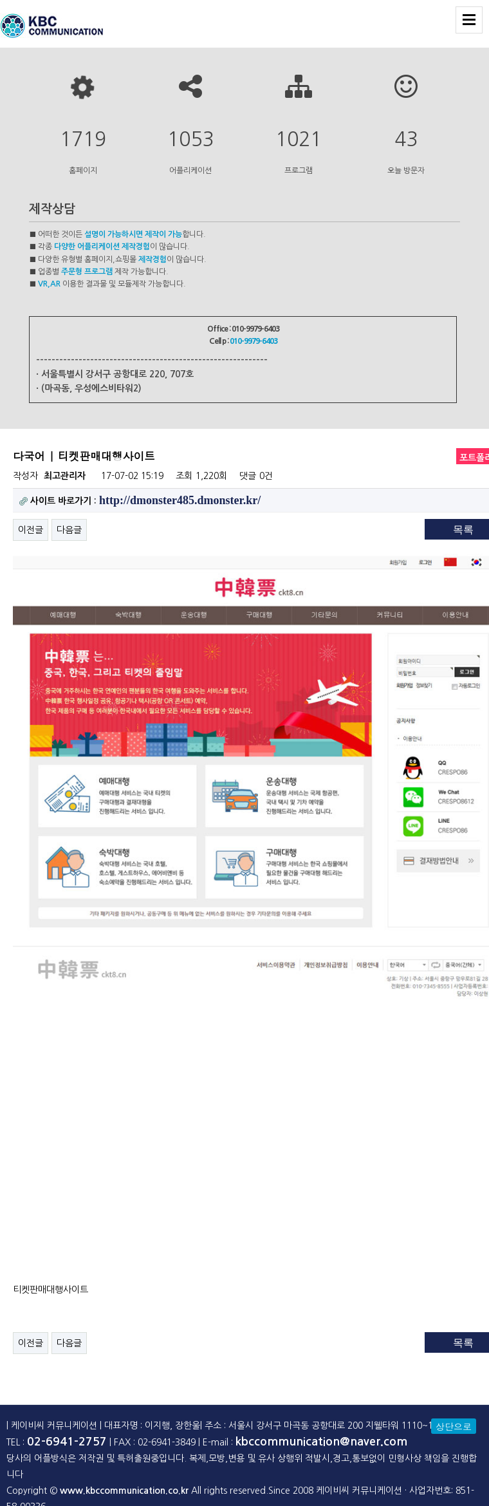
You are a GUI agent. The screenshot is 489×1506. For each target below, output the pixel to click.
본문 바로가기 (0, 0)
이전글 (30, 529)
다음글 (69, 529)
